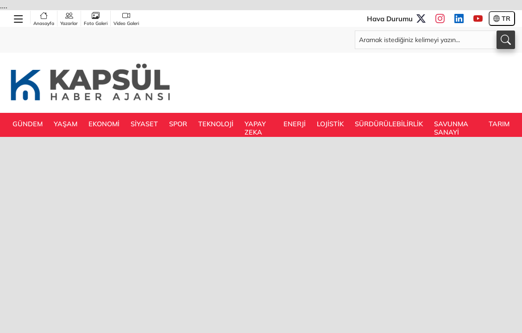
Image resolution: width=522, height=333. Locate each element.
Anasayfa (43, 18)
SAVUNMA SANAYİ (451, 128)
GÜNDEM (28, 124)
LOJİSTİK (330, 124)
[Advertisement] (346, 82)
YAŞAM (65, 124)
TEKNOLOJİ (215, 124)
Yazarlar (69, 18)
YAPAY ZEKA (255, 128)
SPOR (178, 124)
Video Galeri (126, 18)
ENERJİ (294, 124)
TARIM (499, 124)
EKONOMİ (103, 124)
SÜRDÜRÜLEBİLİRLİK (389, 124)
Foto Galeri (95, 18)
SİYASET (144, 124)
